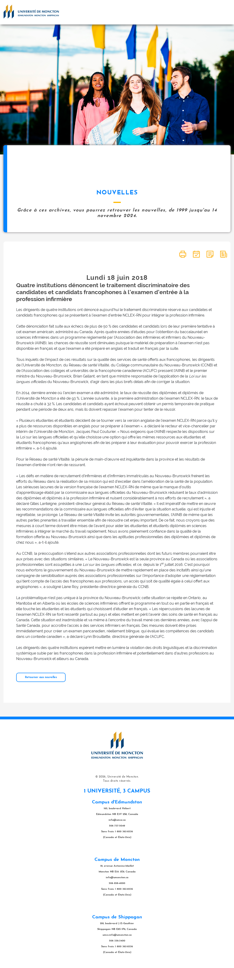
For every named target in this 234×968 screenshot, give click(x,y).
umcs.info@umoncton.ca (117, 935)
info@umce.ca (117, 820)
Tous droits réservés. (117, 781)
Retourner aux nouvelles (41, 677)
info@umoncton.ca (117, 877)
